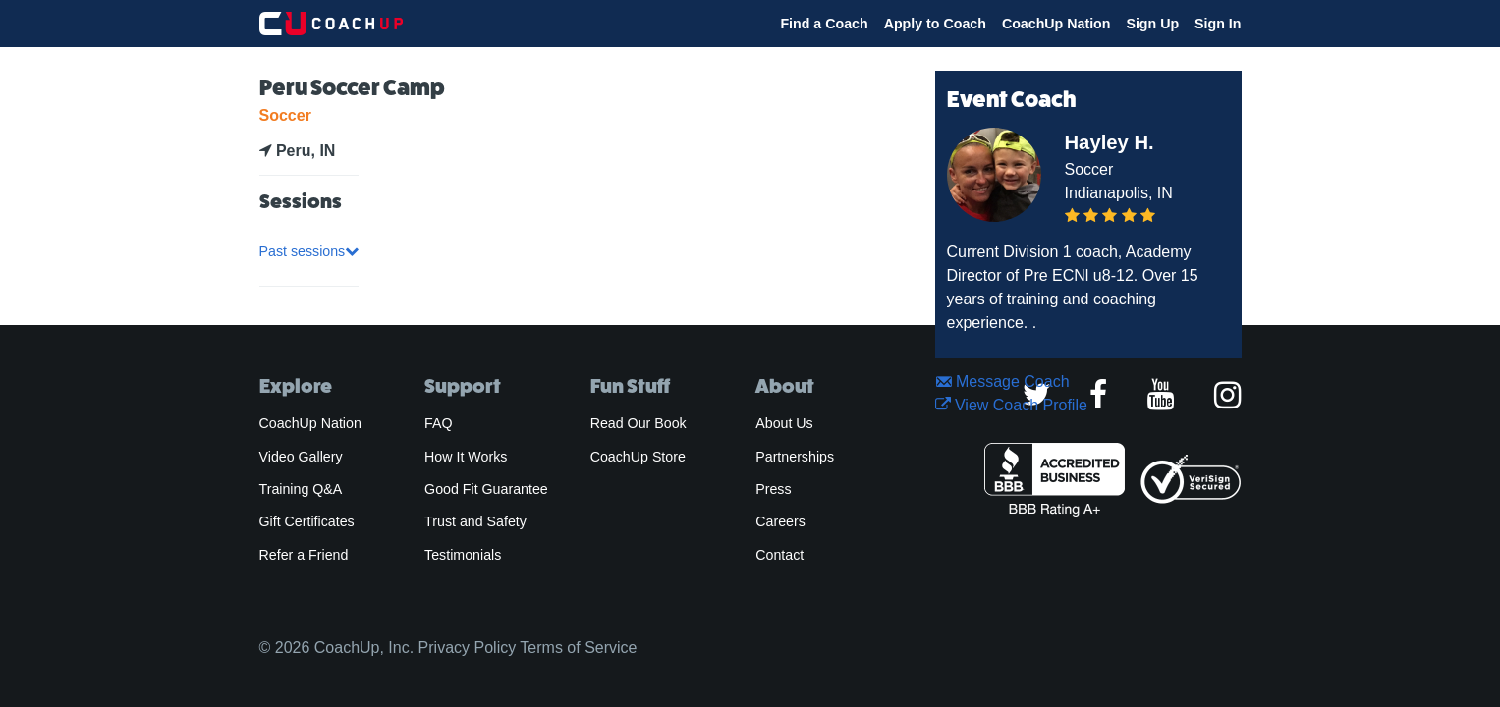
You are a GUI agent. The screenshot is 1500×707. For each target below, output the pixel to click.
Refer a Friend (304, 555)
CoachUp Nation (1056, 23)
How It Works (465, 456)
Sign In (1217, 23)
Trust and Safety (475, 521)
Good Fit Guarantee (486, 489)
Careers (780, 521)
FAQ (438, 423)
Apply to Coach (935, 23)
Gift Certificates (307, 521)
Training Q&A (301, 489)
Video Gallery (301, 456)
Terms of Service (578, 647)
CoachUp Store (638, 456)
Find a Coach (823, 23)
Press (773, 489)
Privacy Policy (467, 647)
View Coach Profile (1011, 405)
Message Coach (1002, 381)
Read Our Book (638, 423)
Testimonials (462, 555)
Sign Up (1152, 23)
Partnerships (794, 456)
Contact (779, 555)
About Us (784, 423)
